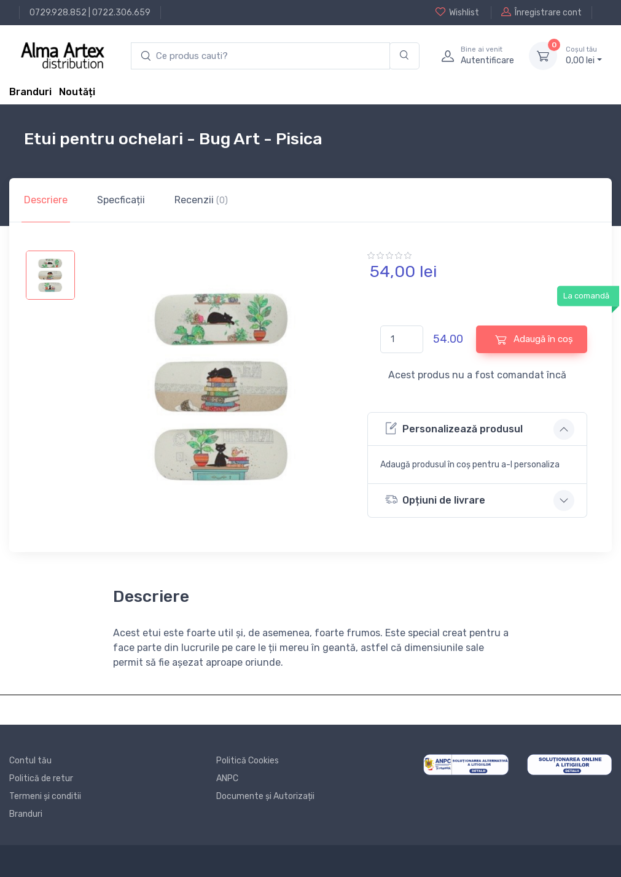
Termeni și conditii (45, 796)
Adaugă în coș (534, 339)
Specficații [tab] (121, 200)
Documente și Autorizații (265, 796)
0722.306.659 (121, 12)
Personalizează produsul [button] (454, 428)
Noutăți (77, 92)
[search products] (260, 56)
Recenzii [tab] (201, 200)
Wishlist (457, 12)
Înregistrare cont (541, 12)
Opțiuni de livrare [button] (435, 499)
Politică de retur (41, 778)
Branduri (30, 92)
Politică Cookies (247, 760)
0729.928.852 (58, 12)
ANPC (227, 778)
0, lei (584, 55)
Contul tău (30, 760)
